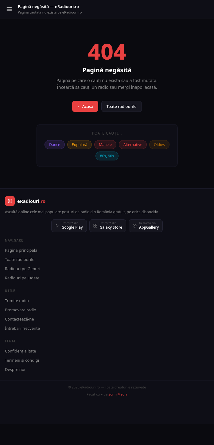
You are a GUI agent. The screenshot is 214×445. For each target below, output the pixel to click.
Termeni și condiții (22, 360)
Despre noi (15, 369)
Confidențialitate (20, 351)
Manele (105, 144)
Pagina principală (21, 250)
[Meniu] (9, 9)
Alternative (132, 144)
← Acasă (85, 106)
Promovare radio (20, 310)
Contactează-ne (19, 319)
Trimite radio (17, 300)
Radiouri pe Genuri (22, 268)
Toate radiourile (122, 106)
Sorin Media (117, 394)
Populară (80, 144)
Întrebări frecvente (22, 328)
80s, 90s (107, 156)
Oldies (159, 144)
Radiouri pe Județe (22, 278)
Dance (54, 144)
